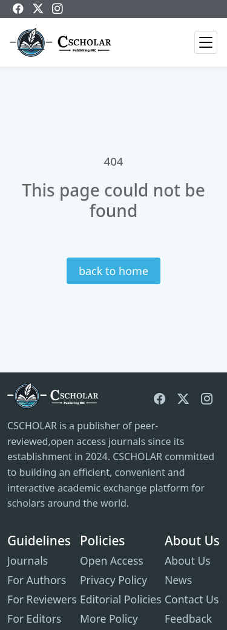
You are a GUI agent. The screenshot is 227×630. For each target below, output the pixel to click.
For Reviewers (42, 599)
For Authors (36, 580)
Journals (27, 560)
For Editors (34, 618)
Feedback (188, 618)
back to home (113, 271)
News (178, 580)
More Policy (109, 618)
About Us (188, 560)
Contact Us (192, 599)
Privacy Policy (113, 580)
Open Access (111, 560)
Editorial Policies (121, 599)
